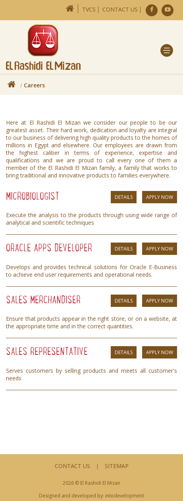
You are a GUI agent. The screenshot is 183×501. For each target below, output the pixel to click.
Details (124, 197)
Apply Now (159, 197)
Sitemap (117, 466)
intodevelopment (124, 495)
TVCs (89, 9)
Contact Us (120, 9)
